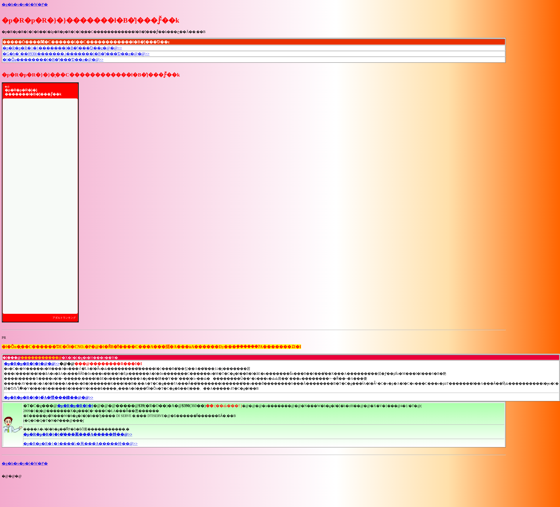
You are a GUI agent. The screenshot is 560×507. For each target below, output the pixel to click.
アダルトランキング (64, 317)
